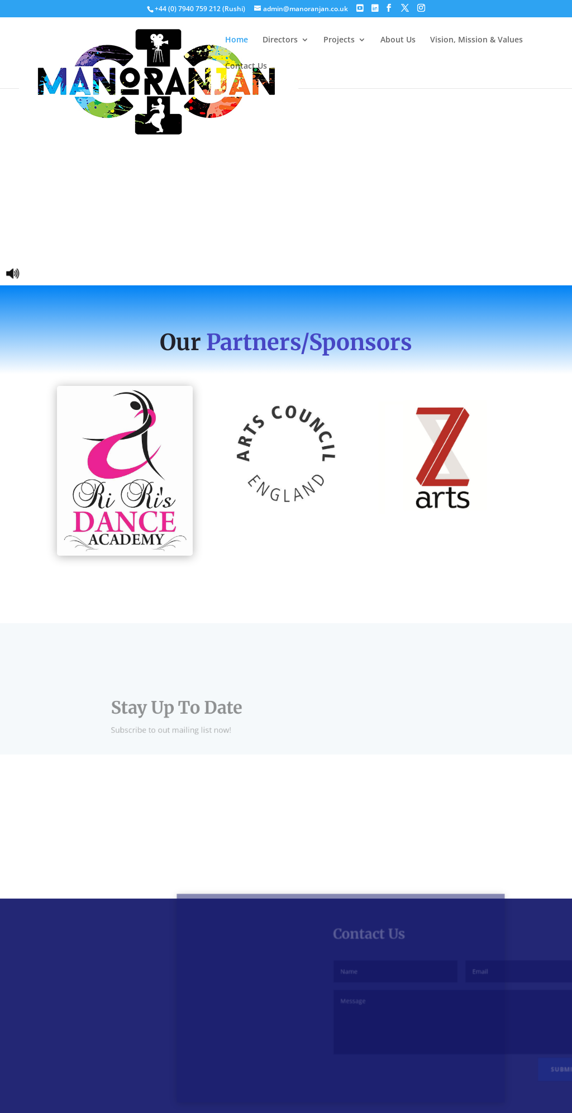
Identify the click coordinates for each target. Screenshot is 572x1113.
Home (236, 40)
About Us (398, 40)
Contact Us (246, 66)
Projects (339, 40)
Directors (280, 40)
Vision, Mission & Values (476, 40)
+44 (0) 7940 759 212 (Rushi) (201, 8)
